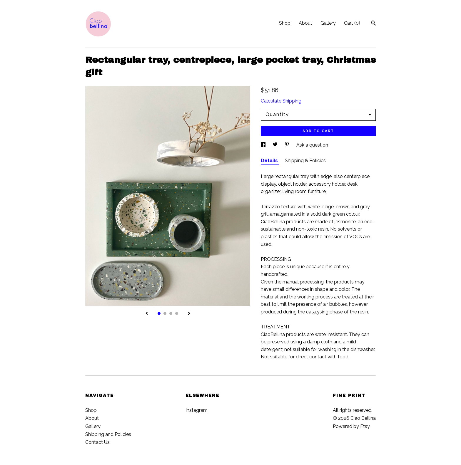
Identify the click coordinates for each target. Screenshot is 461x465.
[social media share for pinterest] (287, 145)
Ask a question (312, 145)
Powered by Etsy (351, 426)
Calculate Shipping (281, 101)
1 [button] (159, 313)
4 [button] (176, 313)
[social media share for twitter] (276, 145)
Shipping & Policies (305, 160)
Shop (284, 23)
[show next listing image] (189, 314)
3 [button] (170, 313)
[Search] (373, 24)
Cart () (352, 23)
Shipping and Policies (108, 434)
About (305, 23)
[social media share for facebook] (264, 145)
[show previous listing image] (146, 314)
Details (270, 160)
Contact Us (97, 442)
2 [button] (164, 313)
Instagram (197, 410)
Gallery (328, 23)
